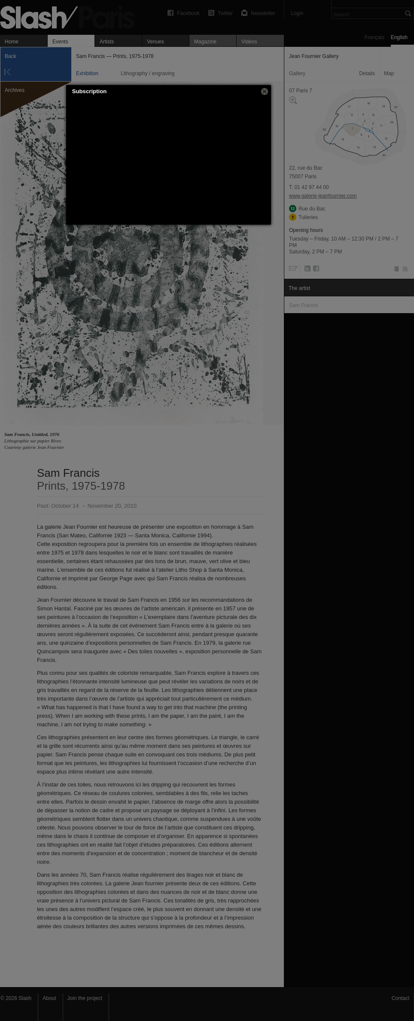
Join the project (84, 998)
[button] (264, 91)
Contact (400, 998)
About (49, 998)
